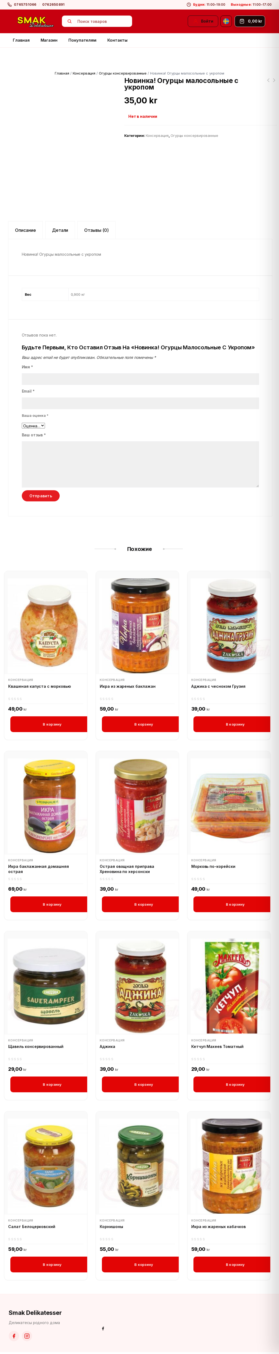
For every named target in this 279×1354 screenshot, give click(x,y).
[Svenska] (226, 21)
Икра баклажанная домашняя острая (38, 870)
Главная (21, 40)
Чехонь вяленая (274, 83)
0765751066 (25, 4)
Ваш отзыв (34, 435)
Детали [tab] (60, 230)
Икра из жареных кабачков (218, 1228)
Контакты (117, 40)
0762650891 (53, 4)
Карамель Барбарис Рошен (268, 83)
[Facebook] (14, 1338)
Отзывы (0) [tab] (96, 230)
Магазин (49, 40)
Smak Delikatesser (35, 1314)
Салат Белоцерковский (31, 1228)
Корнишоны (111, 1228)
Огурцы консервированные (123, 73)
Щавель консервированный (35, 1047)
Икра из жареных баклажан (128, 686)
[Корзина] (250, 21)
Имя (27, 367)
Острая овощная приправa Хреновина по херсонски (127, 870)
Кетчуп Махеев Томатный (217, 1047)
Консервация (84, 73)
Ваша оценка (35, 415)
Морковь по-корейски (213, 867)
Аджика (107, 1047)
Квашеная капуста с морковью (39, 686)
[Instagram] (27, 1338)
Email (28, 391)
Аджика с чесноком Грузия (218, 686)
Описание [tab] (25, 230)
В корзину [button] (52, 724)
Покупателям (82, 40)
